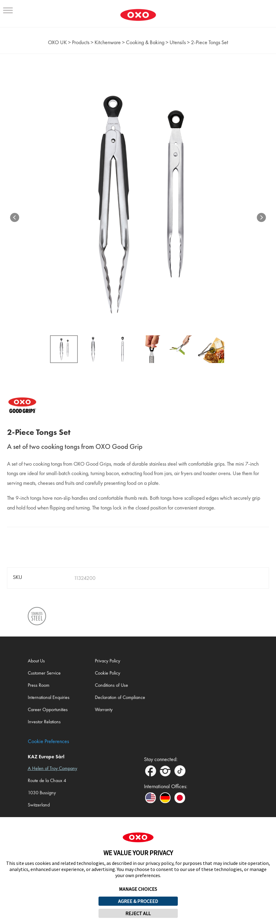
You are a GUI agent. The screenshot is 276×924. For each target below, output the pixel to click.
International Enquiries (49, 697)
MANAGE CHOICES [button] (138, 889)
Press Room (38, 685)
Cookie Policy (107, 673)
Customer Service (44, 673)
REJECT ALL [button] (138, 913)
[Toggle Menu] (8, 10)
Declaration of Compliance (120, 697)
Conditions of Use (111, 685)
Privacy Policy (107, 661)
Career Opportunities (48, 709)
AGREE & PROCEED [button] (138, 901)
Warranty (104, 709)
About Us (36, 661)
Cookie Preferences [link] (48, 741)
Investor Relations (44, 721)
